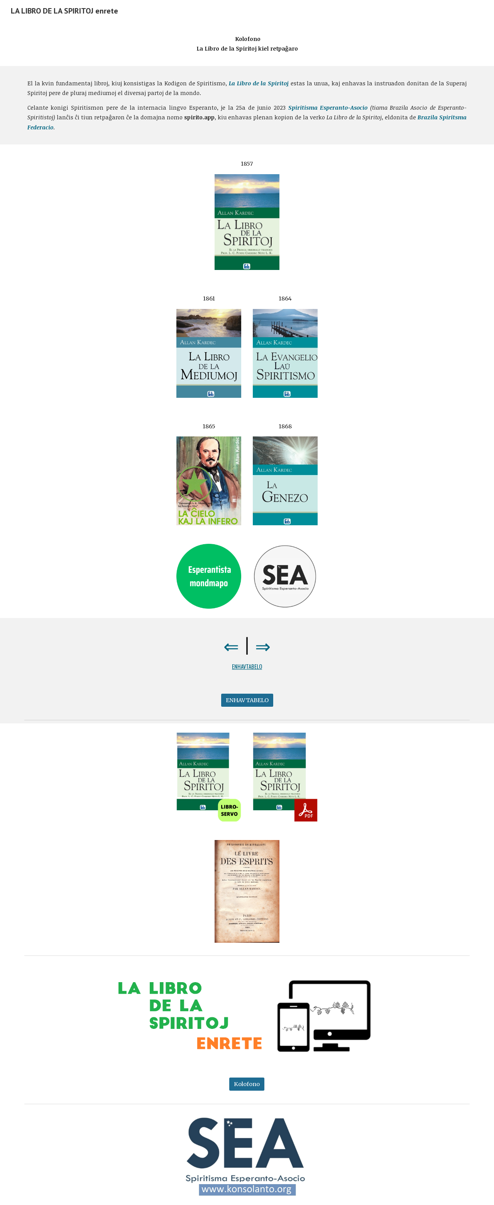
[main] (247, 44)
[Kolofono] (246, 1084)
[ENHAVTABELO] (247, 700)
